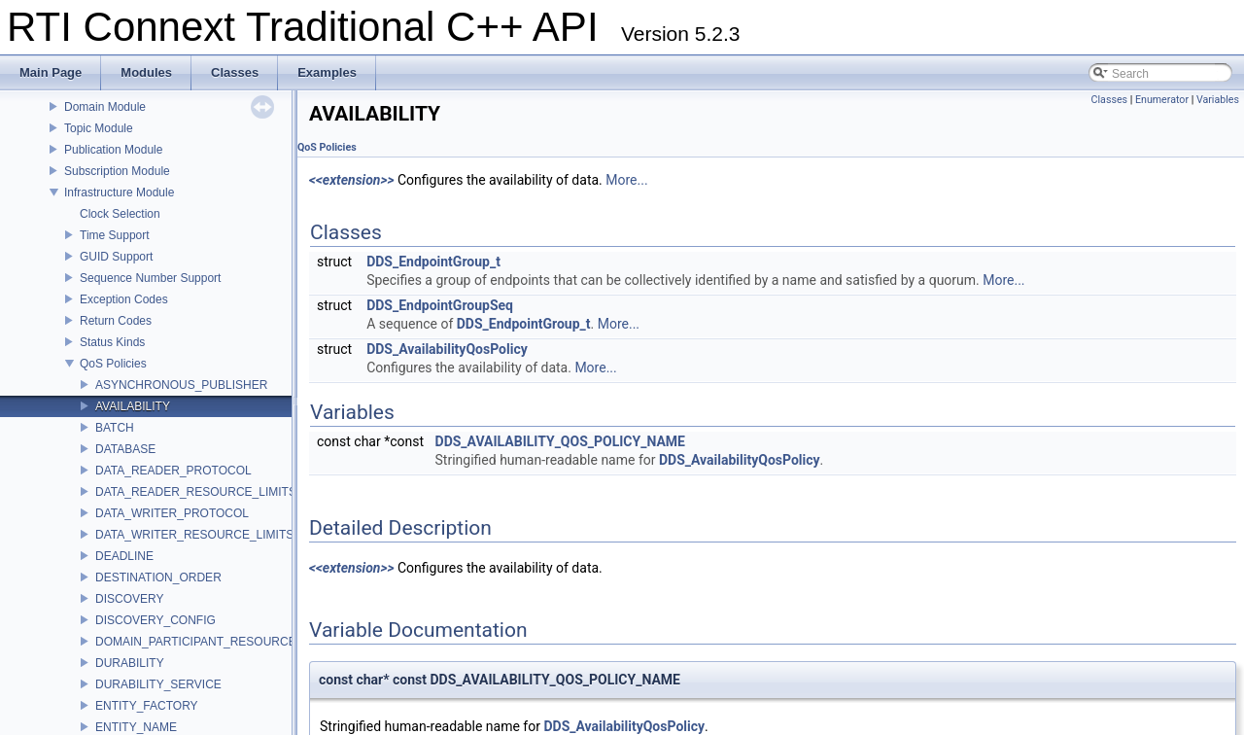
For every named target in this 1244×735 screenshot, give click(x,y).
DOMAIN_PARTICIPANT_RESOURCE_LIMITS (217, 641)
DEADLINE (124, 556)
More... (626, 180)
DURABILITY (129, 663)
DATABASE (125, 449)
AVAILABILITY (132, 406)
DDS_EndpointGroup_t (433, 261)
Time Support (115, 235)
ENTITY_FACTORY (146, 706)
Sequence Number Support (150, 278)
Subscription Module (117, 171)
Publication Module (113, 150)
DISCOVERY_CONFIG (155, 620)
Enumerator (1162, 99)
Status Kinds (112, 342)
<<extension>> (352, 180)
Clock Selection (120, 214)
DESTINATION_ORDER (158, 577)
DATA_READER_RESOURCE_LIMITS (195, 492)
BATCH (114, 428)
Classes (1109, 99)
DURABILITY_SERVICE (158, 684)
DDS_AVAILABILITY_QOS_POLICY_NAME (560, 441)
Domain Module (105, 107)
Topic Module (98, 128)
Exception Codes (124, 299)
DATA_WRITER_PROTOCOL (172, 513)
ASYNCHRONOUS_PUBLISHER (181, 385)
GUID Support (116, 256)
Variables (1217, 99)
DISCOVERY (129, 599)
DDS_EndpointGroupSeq (439, 305)
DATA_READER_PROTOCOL (173, 470)
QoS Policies (113, 363)
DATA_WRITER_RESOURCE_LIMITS (194, 535)
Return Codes (116, 321)
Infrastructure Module (119, 192)
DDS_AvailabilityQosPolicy (447, 349)
